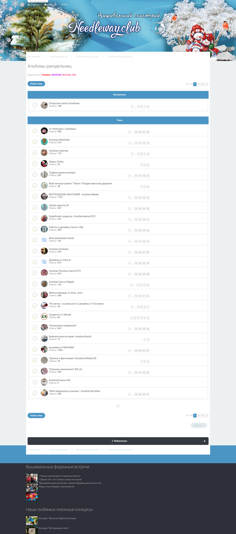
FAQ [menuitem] (64, 4)
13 (140, 143)
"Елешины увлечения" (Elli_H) (65, 369)
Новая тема (36, 83)
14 (144, 143)
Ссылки (35, 4)
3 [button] (202, 84)
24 (144, 208)
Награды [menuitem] (50, 4)
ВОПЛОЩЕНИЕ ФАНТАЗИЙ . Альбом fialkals (74, 194)
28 (148, 132)
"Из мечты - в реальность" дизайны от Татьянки (76, 303)
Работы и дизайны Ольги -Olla (66, 227)
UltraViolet (56, 75)
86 (144, 350)
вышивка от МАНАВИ (61, 347)
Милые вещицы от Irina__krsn (65, 292)
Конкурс (57, 518)
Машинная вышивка (87, 56)
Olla (74, 75)
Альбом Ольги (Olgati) (61, 281)
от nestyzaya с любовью (62, 128)
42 (136, 329)
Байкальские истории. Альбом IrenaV (70, 336)
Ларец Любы (56, 161)
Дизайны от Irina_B (60, 259)
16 (136, 176)
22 (136, 208)
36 (144, 394)
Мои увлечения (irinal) (61, 238)
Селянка (46, 75)
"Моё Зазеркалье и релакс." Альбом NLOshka (74, 391)
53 (140, 274)
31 (144, 252)
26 (140, 132)
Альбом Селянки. (59, 249)
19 (148, 176)
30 (148, 230)
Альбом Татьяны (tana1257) (65, 270)
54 (144, 274)
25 (136, 132)
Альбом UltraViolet (59, 139)
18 (144, 176)
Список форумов (58, 56)
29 (144, 230)
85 (140, 350)
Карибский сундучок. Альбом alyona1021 (72, 216)
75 (148, 198)
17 (140, 176)
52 (136, 274)
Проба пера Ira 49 (59, 205)
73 (140, 198)
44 (144, 329)
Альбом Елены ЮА (59, 380)
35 (140, 394)
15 (148, 143)
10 (136, 241)
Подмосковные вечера (62, 172)
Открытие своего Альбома (64, 103)
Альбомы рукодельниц (120, 56)
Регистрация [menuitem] (184, 4)
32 (148, 252)
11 (140, 241)
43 (140, 329)
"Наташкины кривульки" (63, 325)
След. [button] (207, 84)
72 (136, 198)
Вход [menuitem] (204, 4)
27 (144, 132)
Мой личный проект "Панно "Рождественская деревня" (80, 183)
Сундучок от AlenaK (60, 314)
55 (148, 274)
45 (148, 329)
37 (148, 394)
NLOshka (67, 75)
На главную (34, 56)
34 (136, 394)
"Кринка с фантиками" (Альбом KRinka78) (72, 358)
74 (144, 198)
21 (140, 372)
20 (136, 372)
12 (136, 143)
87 (148, 350)
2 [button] (198, 84)
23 (140, 208)
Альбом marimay (58, 150)
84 (136, 350)
